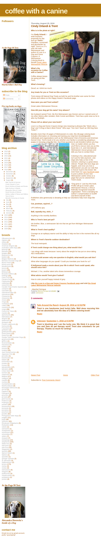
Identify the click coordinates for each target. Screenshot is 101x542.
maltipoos (5, 378)
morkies (4, 382)
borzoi (4, 268)
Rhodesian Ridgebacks (10, 423)
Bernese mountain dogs (10, 261)
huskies (4, 350)
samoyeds (5, 429)
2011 (6, 224)
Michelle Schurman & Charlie (14, 198)
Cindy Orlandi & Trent (12, 184)
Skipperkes (6, 449)
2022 (6, 156)
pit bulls (4, 397)
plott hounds (6, 399)
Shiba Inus (5, 444)
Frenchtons (6, 328)
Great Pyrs (5, 335)
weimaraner (39, 293)
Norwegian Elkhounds (9, 388)
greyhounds (6, 339)
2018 (6, 165)
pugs (3, 419)
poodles (4, 414)
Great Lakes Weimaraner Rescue (39, 63)
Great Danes (6, 333)
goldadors (5, 330)
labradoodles (6, 367)
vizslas (4, 468)
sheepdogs (6, 440)
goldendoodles (7, 332)
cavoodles (5, 291)
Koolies (4, 363)
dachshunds (6, 315)
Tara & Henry (9, 196)
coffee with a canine (36, 11)
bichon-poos (6, 264)
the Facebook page (57, 283)
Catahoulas (6, 281)
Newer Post (35, 375)
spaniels (5, 451)
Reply (39, 314)
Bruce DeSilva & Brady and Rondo (16, 186)
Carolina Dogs (7, 279)
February (9, 211)
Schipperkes (6, 431)
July (7, 200)
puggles (4, 417)
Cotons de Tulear (8, 311)
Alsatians (5, 244)
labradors (5, 369)
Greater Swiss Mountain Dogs (12, 337)
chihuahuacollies (8, 292)
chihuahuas (6, 294)
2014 (6, 217)
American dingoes (8, 246)
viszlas (4, 466)
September (10, 178)
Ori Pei (4, 389)
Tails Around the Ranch (48, 305)
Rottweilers (6, 425)
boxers (4, 270)
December (9, 172)
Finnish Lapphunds (8, 324)
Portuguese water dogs (10, 416)
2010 (6, 226)
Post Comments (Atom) (51, 380)
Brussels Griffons (8, 274)
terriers (4, 464)
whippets (5, 472)
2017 (6, 167)
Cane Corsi (6, 277)
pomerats (5, 408)
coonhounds (6, 307)
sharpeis (5, 438)
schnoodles (6, 434)
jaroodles (5, 356)
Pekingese (5, 393)
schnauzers (6, 432)
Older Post (95, 375)
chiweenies (6, 298)
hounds (4, 348)
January (9, 213)
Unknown (41, 321)
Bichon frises (6, 263)
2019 (6, 163)
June (8, 202)
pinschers (5, 395)
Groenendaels (7, 343)
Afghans (5, 240)
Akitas (4, 242)
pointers (4, 404)
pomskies (5, 410)
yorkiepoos (5, 477)
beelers (4, 257)
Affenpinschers (7, 238)
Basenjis (5, 249)
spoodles (5, 457)
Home (65, 375)
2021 (6, 158)
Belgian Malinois (7, 259)
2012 (6, 222)
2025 (6, 151)
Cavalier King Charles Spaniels (13, 287)
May (7, 204)
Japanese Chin (7, 354)
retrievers (5, 421)
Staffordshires (7, 462)
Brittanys (5, 272)
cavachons (5, 285)
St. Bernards (6, 460)
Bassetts (5, 251)
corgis (4, 309)
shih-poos (5, 445)
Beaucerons (6, 255)
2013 (6, 219)
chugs (4, 302)
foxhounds (5, 326)
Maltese (4, 376)
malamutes (6, 375)
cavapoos (5, 289)
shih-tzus (5, 447)
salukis (4, 427)
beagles (4, 253)
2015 (6, 215)
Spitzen (4, 455)
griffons (4, 341)
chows (4, 300)
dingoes (4, 319)
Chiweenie (5, 296)
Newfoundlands (7, 386)
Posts (6, 95)
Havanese (5, 345)
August (8, 180)
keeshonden (6, 358)
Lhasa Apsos (6, 371)
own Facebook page (91, 172)
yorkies (4, 479)
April (7, 206)
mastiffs (4, 380)
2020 (6, 160)
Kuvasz (4, 365)
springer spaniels (8, 459)
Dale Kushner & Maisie (12, 188)
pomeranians (6, 406)
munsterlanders (7, 384)
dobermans (6, 320)
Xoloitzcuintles (7, 475)
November (9, 174)
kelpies (4, 360)
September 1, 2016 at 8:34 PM (60, 321)
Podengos (5, 403)
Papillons (5, 391)
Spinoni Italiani (7, 453)
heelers (4, 347)
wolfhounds (6, 473)
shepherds (5, 442)
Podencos (5, 401)
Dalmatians (6, 317)
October (9, 176)
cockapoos (5, 304)
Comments (8, 99)
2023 (6, 154)
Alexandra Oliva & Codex (13, 190)
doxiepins (5, 322)
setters (4, 436)
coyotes (4, 313)
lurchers (4, 373)
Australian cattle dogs (9, 248)
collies (4, 305)
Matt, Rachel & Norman (13, 182)
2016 (6, 169)
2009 (6, 229)
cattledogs (5, 283)
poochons (5, 412)
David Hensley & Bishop (13, 192)
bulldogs (5, 276)
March (8, 208)
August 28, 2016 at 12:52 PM (72, 305)
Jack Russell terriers (9, 352)
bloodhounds (6, 266)
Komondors (6, 361)
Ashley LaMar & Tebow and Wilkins (16, 194)
